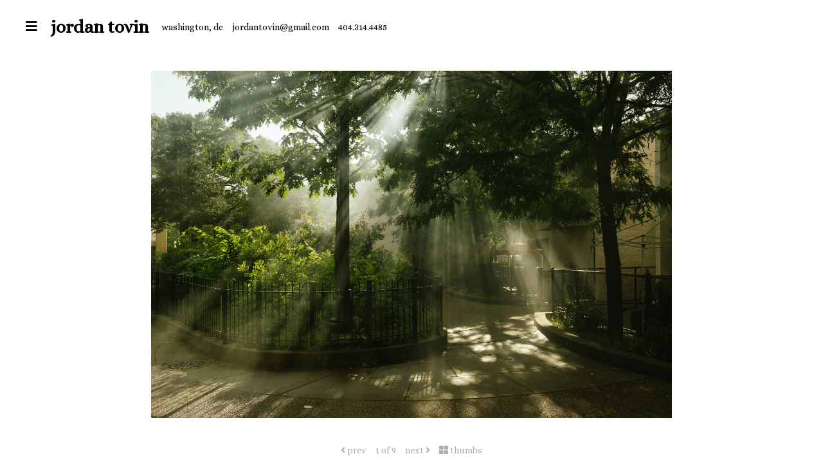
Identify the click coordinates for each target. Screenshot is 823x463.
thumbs (460, 450)
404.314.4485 (362, 27)
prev (353, 450)
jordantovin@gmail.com (280, 27)
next (417, 450)
